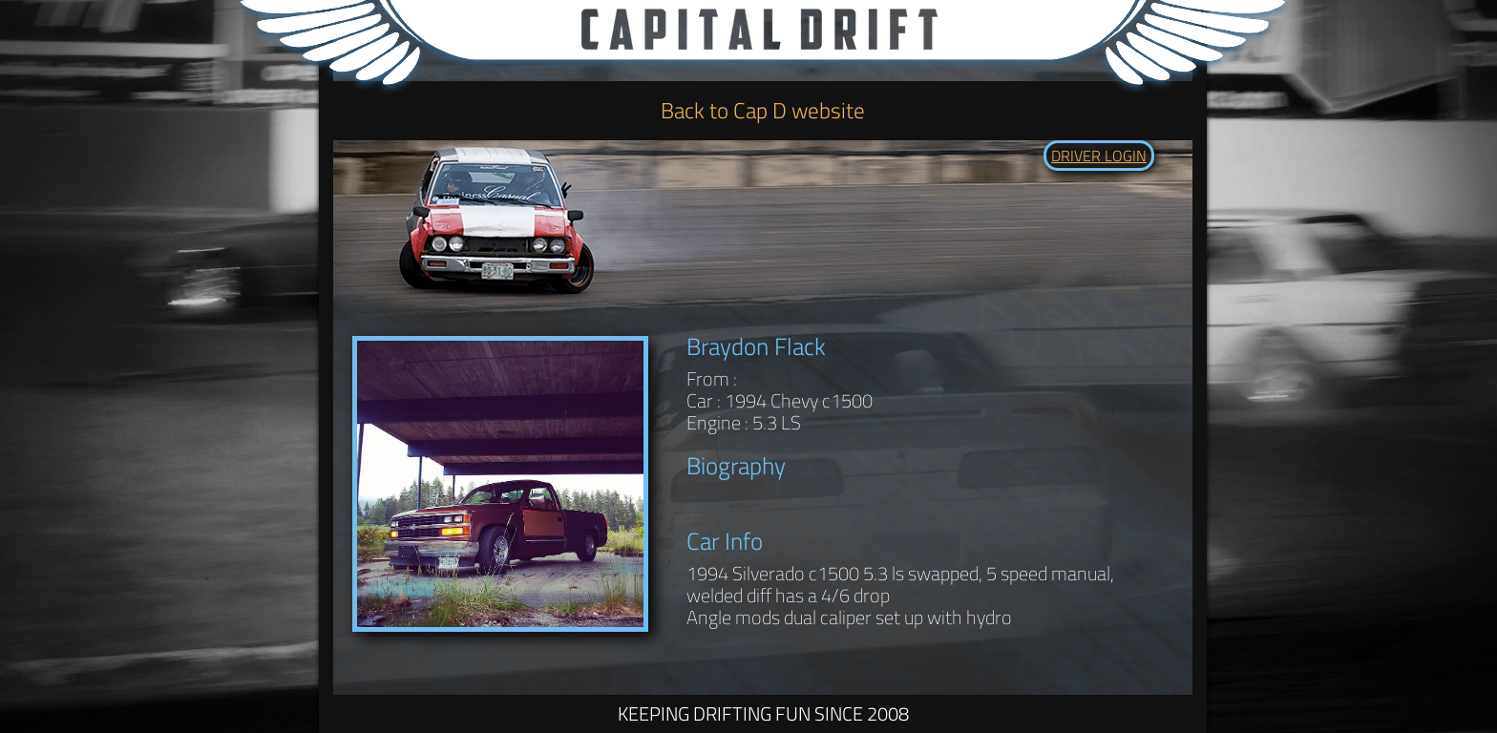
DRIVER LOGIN (1099, 155)
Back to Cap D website (763, 110)
